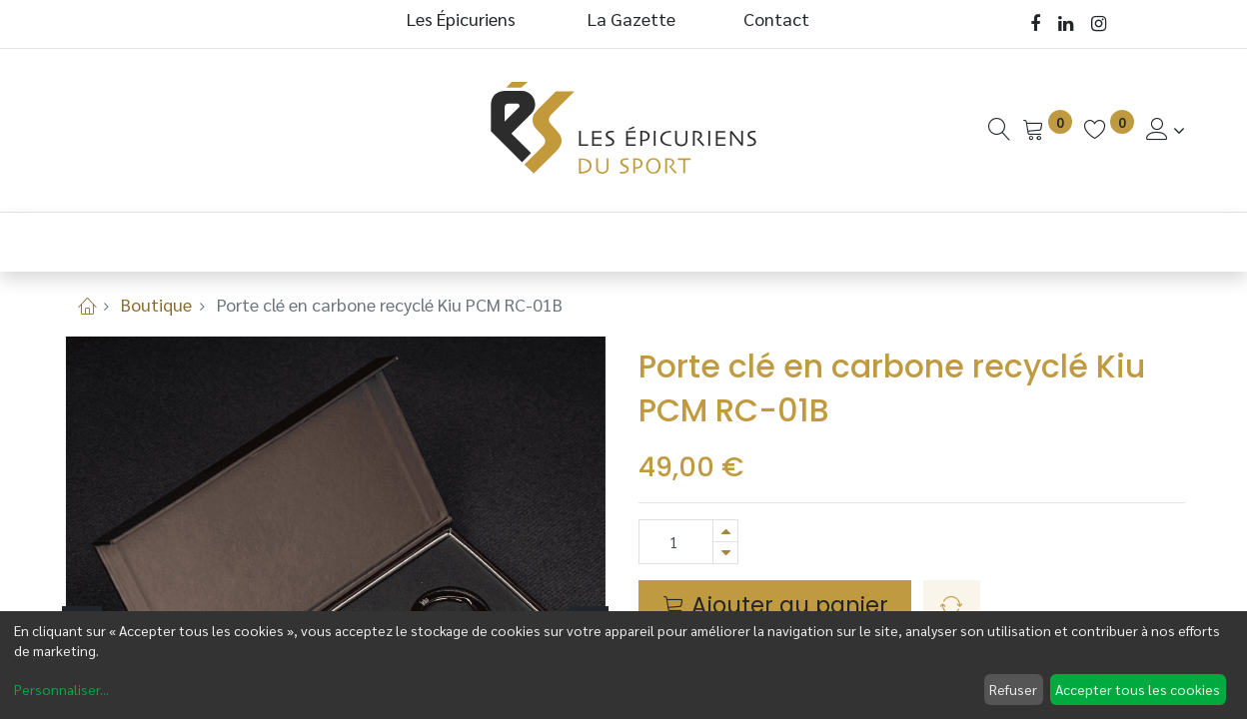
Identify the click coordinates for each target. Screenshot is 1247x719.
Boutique (156, 304)
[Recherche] (999, 129)
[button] (951, 606)
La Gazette (633, 18)
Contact (776, 18)
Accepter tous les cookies (1137, 689)
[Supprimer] (725, 552)
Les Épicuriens (461, 18)
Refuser (1013, 689)
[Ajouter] (725, 530)
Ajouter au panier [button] (775, 605)
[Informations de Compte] (1165, 129)
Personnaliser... (61, 689)
